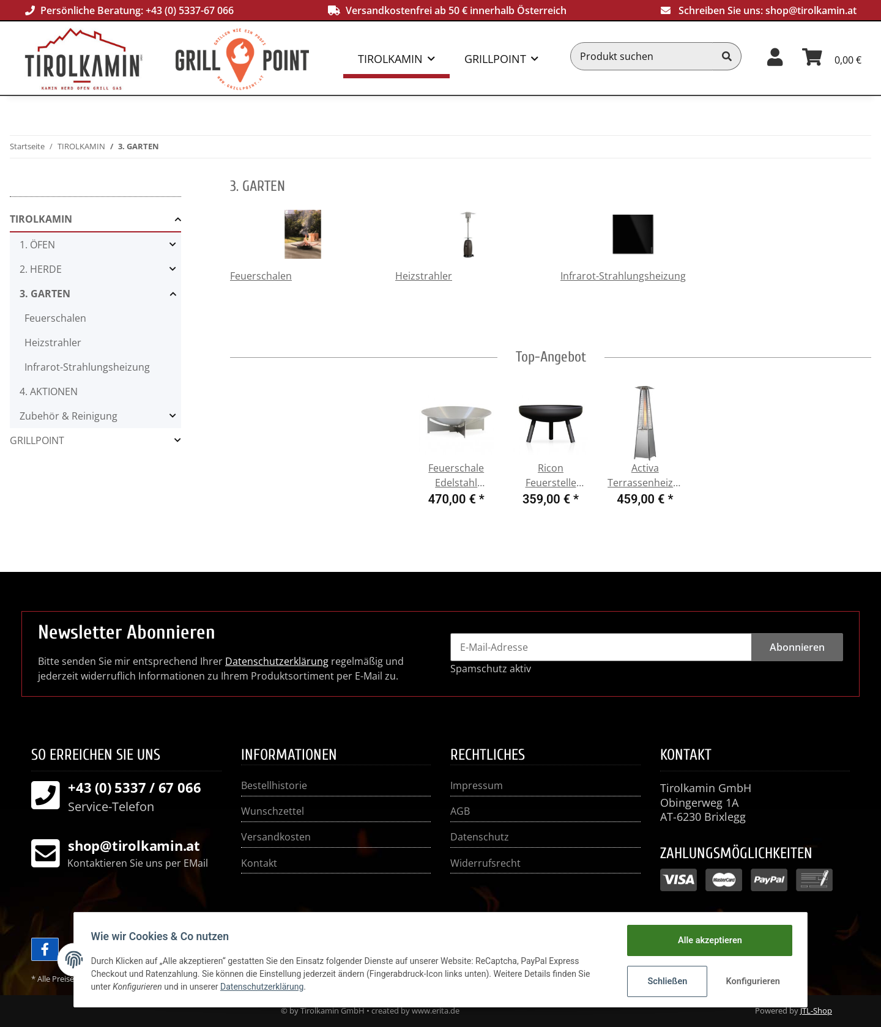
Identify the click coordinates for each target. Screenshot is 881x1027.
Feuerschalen (261, 276)
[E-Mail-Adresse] (601, 647)
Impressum (476, 785)
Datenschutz (479, 836)
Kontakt (259, 863)
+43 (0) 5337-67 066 (190, 10)
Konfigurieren (751, 981)
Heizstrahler (423, 276)
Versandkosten (276, 836)
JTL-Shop (816, 1010)
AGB (460, 811)
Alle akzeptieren (707, 941)
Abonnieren (797, 647)
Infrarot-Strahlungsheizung (623, 276)
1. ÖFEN (37, 244)
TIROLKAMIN (41, 219)
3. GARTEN (45, 293)
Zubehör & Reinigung (68, 416)
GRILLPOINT (37, 440)
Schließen (664, 981)
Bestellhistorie (274, 785)
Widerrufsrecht (485, 863)
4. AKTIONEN (49, 391)
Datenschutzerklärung (277, 661)
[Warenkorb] (831, 56)
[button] (774, 56)
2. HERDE (41, 269)
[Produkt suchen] (641, 56)
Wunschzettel (272, 811)
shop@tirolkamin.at (811, 10)
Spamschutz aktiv (490, 668)
